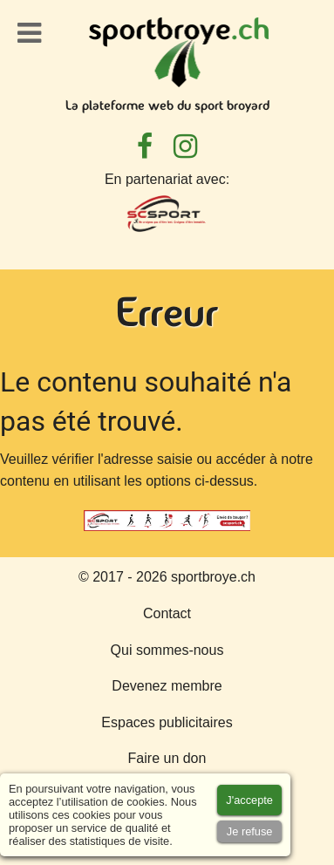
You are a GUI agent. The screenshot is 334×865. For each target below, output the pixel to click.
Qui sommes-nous (167, 650)
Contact (167, 613)
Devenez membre (167, 685)
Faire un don (167, 758)
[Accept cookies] (249, 800)
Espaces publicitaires (166, 722)
